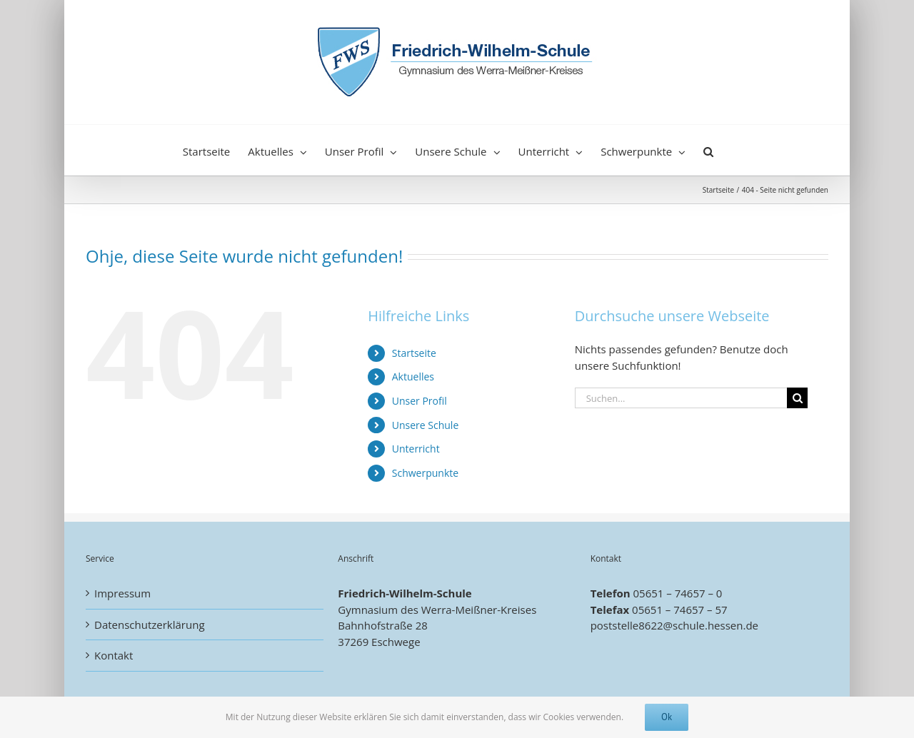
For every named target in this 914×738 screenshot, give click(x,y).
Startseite (414, 353)
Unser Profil (419, 401)
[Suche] (797, 398)
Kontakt (113, 655)
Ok (666, 717)
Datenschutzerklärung (149, 624)
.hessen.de (731, 625)
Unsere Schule (425, 425)
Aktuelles (413, 376)
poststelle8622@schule (648, 625)
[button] (708, 150)
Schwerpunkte (425, 473)
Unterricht (416, 448)
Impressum (122, 593)
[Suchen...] (681, 398)
